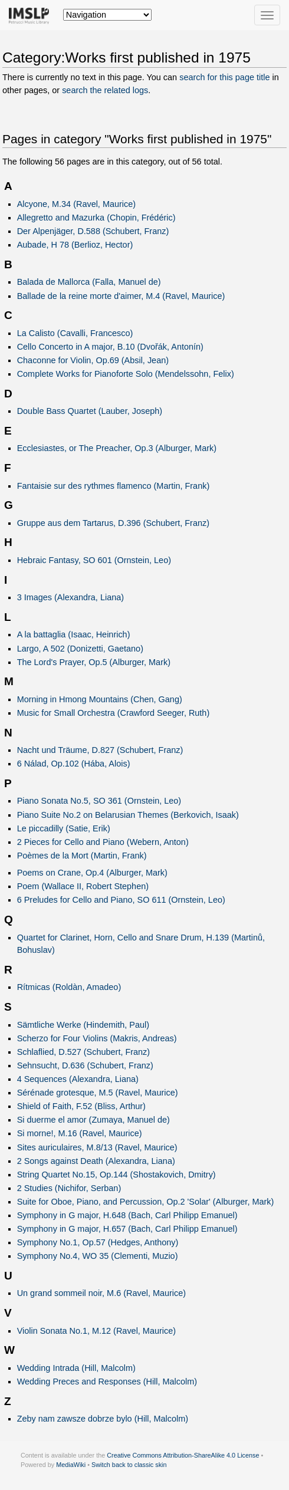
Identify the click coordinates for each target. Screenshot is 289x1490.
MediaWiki (71, 1464)
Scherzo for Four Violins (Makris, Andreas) (97, 1038)
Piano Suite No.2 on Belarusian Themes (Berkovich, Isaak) (128, 815)
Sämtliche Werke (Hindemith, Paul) (83, 1024)
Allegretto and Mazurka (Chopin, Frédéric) (96, 217)
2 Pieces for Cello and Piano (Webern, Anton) (103, 842)
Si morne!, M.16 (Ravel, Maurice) (79, 1133)
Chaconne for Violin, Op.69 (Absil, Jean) (93, 360)
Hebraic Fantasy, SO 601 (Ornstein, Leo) (94, 560)
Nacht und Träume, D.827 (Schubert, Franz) (100, 750)
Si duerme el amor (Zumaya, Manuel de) (93, 1119)
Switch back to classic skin (129, 1464)
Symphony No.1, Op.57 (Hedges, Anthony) (98, 1242)
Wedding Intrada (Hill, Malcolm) (76, 1368)
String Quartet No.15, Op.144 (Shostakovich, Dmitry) (116, 1174)
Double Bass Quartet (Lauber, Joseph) (89, 411)
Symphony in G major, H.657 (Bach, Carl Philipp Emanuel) (127, 1229)
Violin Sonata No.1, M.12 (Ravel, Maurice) (96, 1331)
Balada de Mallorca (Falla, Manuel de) (89, 282)
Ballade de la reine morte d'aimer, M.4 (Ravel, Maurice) (121, 296)
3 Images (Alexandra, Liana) (70, 597)
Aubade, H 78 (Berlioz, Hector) (75, 244)
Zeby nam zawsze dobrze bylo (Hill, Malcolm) (102, 1418)
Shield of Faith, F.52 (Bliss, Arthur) (81, 1106)
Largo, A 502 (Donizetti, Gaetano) (80, 648)
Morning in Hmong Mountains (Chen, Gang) (99, 699)
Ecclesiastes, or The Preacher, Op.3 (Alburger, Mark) (116, 448)
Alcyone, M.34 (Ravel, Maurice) (76, 204)
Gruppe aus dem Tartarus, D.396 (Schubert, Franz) (113, 523)
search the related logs (105, 90)
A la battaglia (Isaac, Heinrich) (73, 634)
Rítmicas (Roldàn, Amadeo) (69, 987)
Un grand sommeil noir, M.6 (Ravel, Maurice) (101, 1293)
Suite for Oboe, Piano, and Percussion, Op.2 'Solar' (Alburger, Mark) (145, 1201)
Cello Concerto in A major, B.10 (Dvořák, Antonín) (110, 346)
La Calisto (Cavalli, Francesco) (75, 333)
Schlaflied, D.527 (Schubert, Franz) (83, 1052)
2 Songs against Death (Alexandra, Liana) (96, 1161)
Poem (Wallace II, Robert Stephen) (83, 886)
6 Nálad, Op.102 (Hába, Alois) (73, 763)
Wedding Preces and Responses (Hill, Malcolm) (107, 1381)
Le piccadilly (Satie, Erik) (63, 828)
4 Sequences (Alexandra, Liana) (78, 1079)
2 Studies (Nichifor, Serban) (69, 1188)
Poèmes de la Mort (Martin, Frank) (82, 855)
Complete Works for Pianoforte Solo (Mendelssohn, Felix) (125, 374)
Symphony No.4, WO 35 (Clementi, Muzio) (97, 1256)
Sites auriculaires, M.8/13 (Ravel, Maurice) (97, 1147)
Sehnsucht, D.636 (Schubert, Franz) (85, 1065)
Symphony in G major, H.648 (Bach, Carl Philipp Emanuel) (127, 1215)
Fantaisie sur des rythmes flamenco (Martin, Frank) (113, 486)
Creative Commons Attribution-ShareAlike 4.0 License (183, 1455)
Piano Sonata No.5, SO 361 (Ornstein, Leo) (99, 800)
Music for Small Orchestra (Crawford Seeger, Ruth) (113, 713)
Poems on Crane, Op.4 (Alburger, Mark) (92, 872)
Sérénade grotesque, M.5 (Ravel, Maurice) (97, 1092)
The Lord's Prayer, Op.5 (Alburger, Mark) (93, 662)
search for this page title (224, 77)
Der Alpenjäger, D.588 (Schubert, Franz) (93, 231)
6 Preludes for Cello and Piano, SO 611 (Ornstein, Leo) (121, 899)
